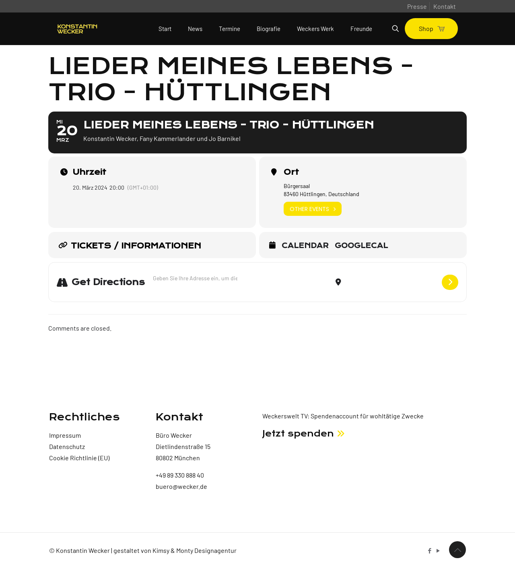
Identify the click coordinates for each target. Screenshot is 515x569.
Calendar (305, 246)
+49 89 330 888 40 (180, 475)
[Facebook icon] (429, 550)
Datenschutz (67, 446)
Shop (431, 28)
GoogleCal (361, 246)
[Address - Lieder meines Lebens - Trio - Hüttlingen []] (195, 278)
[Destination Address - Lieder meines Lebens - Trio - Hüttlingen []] (391, 282)
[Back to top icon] (457, 549)
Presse (417, 6)
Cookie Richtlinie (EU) (79, 457)
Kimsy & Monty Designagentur (194, 550)
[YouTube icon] (438, 550)
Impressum (65, 435)
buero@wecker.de (181, 486)
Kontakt (444, 6)
